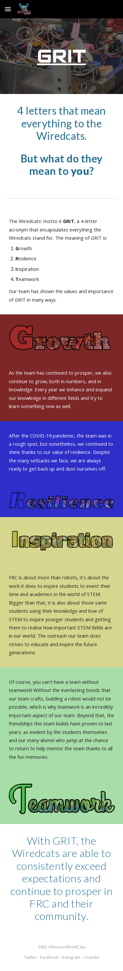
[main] (61, 56)
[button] (8, 9)
